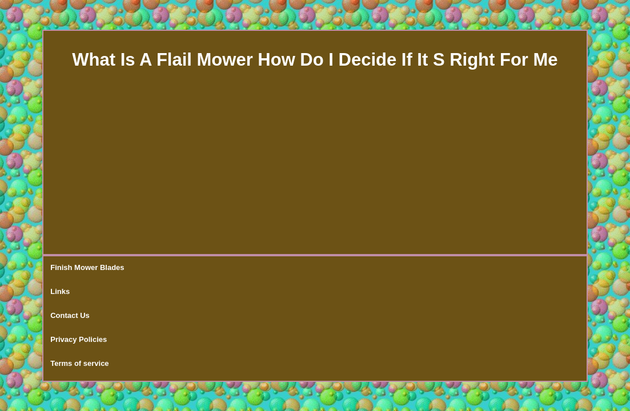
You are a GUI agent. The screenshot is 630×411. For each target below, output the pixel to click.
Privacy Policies (256, 268)
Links (149, 268)
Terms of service (329, 268)
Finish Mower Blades (87, 268)
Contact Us (194, 268)
